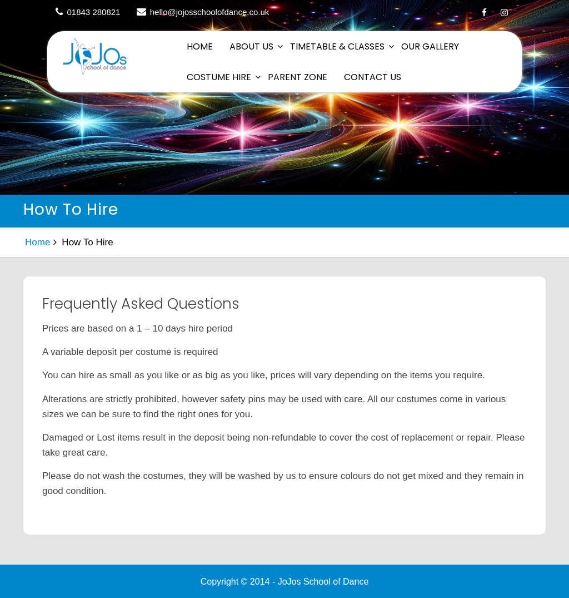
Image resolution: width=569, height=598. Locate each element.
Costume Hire (219, 77)
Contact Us (372, 77)
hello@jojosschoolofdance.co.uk (209, 12)
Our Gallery (430, 46)
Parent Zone (297, 77)
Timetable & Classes (337, 46)
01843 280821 (94, 12)
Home (200, 46)
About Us (251, 46)
